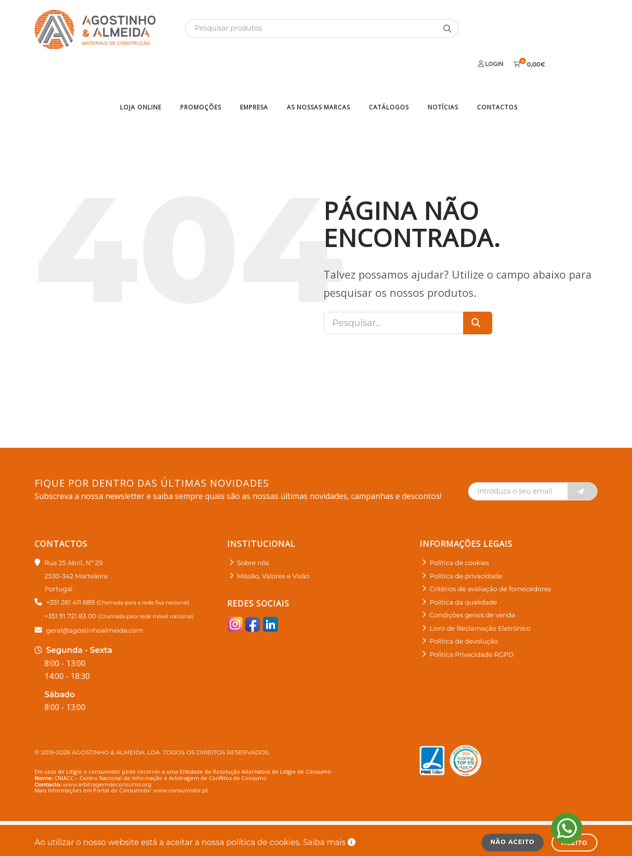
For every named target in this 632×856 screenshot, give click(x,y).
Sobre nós (253, 529)
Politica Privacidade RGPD (472, 620)
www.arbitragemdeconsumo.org (107, 750)
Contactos (497, 73)
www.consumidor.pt (180, 756)
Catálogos (389, 73)
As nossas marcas (318, 73)
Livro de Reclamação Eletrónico (480, 594)
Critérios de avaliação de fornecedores (490, 555)
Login (491, 28)
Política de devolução (464, 607)
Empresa (254, 73)
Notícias (443, 73)
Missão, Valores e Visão (273, 542)
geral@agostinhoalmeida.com (94, 596)
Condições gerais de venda (472, 581)
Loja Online (140, 73)
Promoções (200, 73)
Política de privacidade (466, 542)
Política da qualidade (463, 568)
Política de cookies (459, 529)
